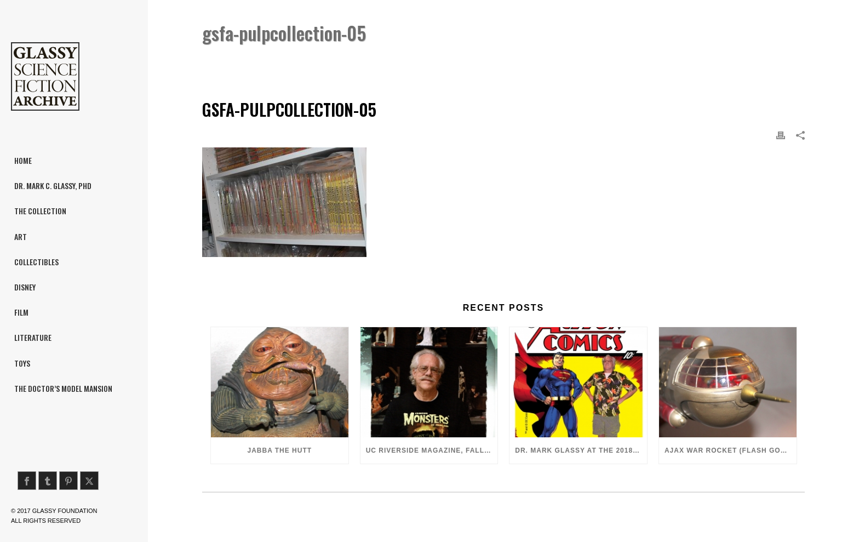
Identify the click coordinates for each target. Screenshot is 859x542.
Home (628, 61)
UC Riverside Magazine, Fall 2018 (432, 450)
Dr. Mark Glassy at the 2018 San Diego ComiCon (581, 450)
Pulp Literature (674, 61)
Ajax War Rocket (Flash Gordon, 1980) (731, 450)
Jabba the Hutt (280, 450)
